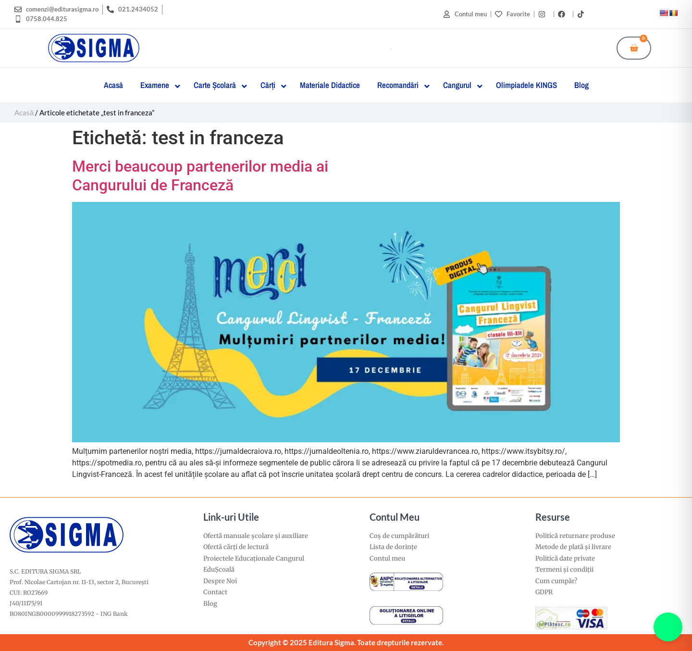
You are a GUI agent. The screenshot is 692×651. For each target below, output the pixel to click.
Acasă (24, 112)
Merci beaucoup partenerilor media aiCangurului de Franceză (200, 175)
